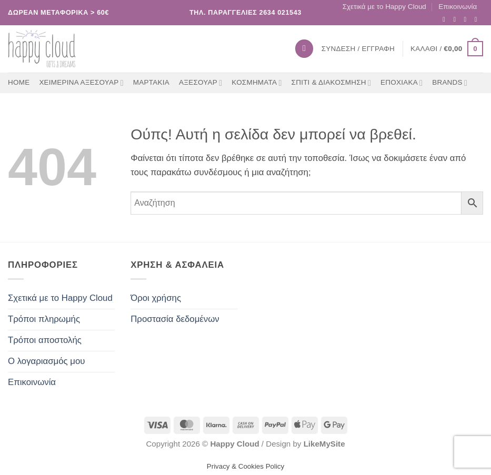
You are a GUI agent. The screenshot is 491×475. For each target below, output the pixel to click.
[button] (446, 49)
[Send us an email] (467, 19)
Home (18, 82)
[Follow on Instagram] (456, 19)
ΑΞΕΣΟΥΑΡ (200, 83)
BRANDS (449, 83)
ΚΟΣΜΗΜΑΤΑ (257, 83)
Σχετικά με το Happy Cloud (384, 7)
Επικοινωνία (457, 7)
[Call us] (478, 19)
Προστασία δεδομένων (175, 319)
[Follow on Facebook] (446, 19)
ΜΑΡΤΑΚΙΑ (151, 82)
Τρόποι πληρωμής (44, 319)
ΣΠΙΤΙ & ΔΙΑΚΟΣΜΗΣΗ (331, 83)
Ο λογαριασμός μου (46, 361)
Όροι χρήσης (156, 298)
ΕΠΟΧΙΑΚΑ (401, 83)
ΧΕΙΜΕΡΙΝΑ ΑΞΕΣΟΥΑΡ (81, 83)
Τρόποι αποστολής (45, 340)
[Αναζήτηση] (304, 48)
